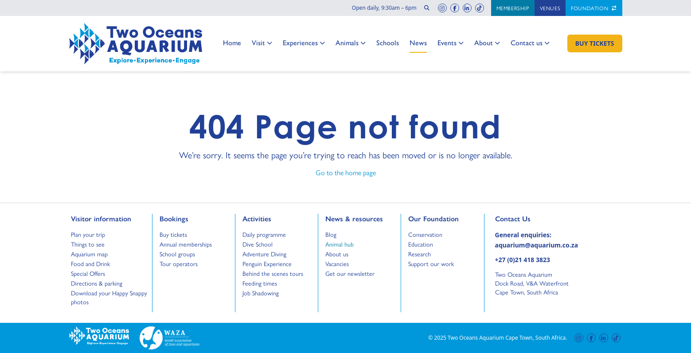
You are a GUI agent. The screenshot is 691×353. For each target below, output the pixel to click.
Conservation (425, 234)
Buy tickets (173, 234)
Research (419, 253)
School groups (177, 253)
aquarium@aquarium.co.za (536, 245)
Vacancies (337, 263)
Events (450, 43)
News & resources (354, 218)
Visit (262, 43)
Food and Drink (90, 263)
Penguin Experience (267, 263)
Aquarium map (89, 253)
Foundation (594, 8)
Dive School (257, 243)
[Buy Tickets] (594, 43)
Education (420, 243)
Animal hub (339, 243)
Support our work (431, 263)
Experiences (304, 43)
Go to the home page (346, 172)
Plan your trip (88, 234)
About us (336, 253)
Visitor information (101, 218)
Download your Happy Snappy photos (109, 297)
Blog (333, 234)
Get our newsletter (350, 273)
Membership (512, 8)
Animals (351, 43)
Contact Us (527, 218)
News (418, 42)
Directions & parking (96, 282)
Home (232, 42)
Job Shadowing (260, 292)
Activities (256, 218)
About (487, 43)
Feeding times (259, 282)
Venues (550, 8)
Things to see (88, 243)
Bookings (174, 218)
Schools (387, 42)
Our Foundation (433, 218)
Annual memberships (186, 243)
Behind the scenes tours (272, 273)
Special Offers (88, 273)
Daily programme (264, 234)
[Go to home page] (135, 43)
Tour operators (179, 263)
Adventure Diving (264, 253)
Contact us (530, 43)
